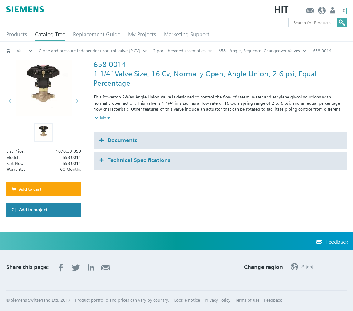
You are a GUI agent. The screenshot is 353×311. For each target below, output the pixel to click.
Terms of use (247, 300)
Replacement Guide (96, 34)
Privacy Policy (217, 300)
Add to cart (30, 189)
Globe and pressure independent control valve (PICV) (89, 50)
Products (16, 34)
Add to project (33, 209)
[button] (43, 132)
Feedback (337, 241)
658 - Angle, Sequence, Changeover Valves (259, 50)
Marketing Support (186, 34)
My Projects (142, 34)
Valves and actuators (24, 50)
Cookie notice (187, 300)
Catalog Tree (50, 34)
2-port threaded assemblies (179, 50)
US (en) (306, 266)
